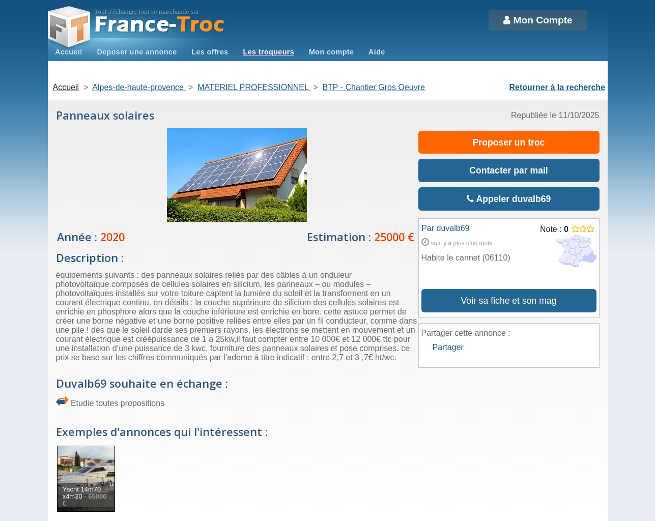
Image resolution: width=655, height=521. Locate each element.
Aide (376, 52)
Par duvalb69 (445, 228)
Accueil (68, 52)
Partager (448, 347)
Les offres (209, 52)
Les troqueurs (269, 52)
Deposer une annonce (137, 52)
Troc (159, 24)
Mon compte (331, 52)
